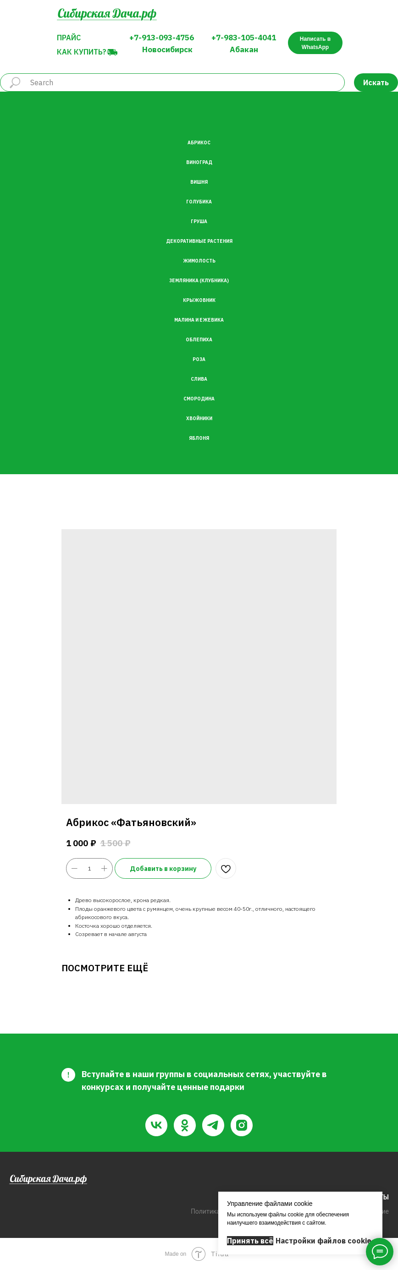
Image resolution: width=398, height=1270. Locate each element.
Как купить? (81, 51)
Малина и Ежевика (199, 320)
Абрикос (199, 143)
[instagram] (242, 1125)
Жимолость (199, 261)
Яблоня (199, 438)
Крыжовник (199, 300)
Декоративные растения (199, 241)
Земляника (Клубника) (199, 281)
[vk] (156, 1125)
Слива (199, 379)
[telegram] (213, 1125)
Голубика (199, 202)
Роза (199, 359)
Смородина (199, 399)
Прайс (69, 37)
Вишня (199, 182)
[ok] (185, 1125)
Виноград (199, 162)
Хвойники (199, 419)
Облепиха (199, 340)
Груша (199, 221)
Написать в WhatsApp (315, 43)
